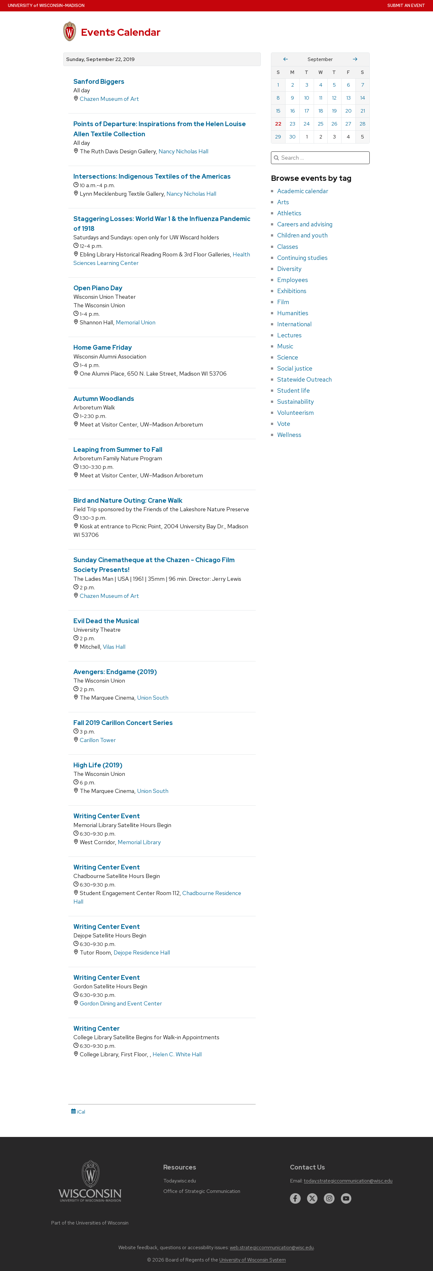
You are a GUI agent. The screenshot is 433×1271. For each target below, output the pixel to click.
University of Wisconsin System (252, 1260)
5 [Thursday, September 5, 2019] (334, 85)
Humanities (292, 313)
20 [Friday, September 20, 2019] (348, 110)
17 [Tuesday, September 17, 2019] (306, 110)
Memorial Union (135, 322)
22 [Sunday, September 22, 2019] (278, 123)
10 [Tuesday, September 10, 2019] (306, 98)
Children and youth (302, 235)
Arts (283, 202)
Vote (283, 424)
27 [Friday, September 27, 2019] (348, 123)
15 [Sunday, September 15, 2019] (278, 110)
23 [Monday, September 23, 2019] (292, 123)
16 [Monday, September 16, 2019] (292, 110)
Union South (152, 697)
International (294, 324)
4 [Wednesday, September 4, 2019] (321, 85)
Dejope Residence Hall (142, 952)
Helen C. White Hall (177, 1054)
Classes (287, 247)
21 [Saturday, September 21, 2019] (363, 110)
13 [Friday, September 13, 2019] (348, 98)
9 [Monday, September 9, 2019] (292, 98)
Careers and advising (305, 224)
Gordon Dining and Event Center (121, 1003)
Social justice (294, 368)
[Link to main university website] (90, 1203)
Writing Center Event (106, 816)
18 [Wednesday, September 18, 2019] (320, 110)
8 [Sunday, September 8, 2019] (278, 98)
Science (287, 357)
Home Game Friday (102, 347)
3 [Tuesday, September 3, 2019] (306, 85)
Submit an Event (406, 5)
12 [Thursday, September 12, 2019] (334, 98)
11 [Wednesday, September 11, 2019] (320, 98)
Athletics (289, 213)
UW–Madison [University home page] (46, 5)
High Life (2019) (97, 765)
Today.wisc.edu (179, 1181)
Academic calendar (302, 191)
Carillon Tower (98, 740)
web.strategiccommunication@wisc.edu (272, 1247)
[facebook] (295, 1198)
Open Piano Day (97, 288)
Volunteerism (295, 412)
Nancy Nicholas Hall (183, 151)
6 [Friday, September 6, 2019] (348, 85)
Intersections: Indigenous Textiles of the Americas (152, 176)
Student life (293, 390)
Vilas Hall (114, 646)
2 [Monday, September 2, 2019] (292, 85)
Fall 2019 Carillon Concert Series (123, 723)
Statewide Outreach (304, 379)
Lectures (289, 335)
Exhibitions (291, 291)
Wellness (289, 435)
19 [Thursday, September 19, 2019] (334, 110)
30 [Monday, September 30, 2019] (292, 136)
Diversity (289, 269)
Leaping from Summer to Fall (117, 449)
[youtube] (346, 1198)
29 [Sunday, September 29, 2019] (278, 136)
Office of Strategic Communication (201, 1191)
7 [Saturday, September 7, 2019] (362, 85)
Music (285, 346)
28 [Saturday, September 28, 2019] (363, 123)
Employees (292, 280)
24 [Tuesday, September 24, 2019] (307, 123)
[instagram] (329, 1198)
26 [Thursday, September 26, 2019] (334, 123)
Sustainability (295, 401)
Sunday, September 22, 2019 (100, 59)
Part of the (90, 1223)
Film (283, 302)
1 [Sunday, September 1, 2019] (278, 85)
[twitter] (312, 1198)
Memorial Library (139, 842)
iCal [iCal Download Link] (78, 1111)
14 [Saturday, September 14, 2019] (362, 98)
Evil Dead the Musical (106, 621)
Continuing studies (302, 258)
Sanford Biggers (98, 81)
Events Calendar (120, 32)
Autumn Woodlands (103, 399)
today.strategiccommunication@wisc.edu (348, 1181)
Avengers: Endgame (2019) (115, 672)
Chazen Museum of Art (109, 98)
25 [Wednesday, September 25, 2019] (320, 123)
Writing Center (96, 1028)
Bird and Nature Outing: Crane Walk (127, 500)
